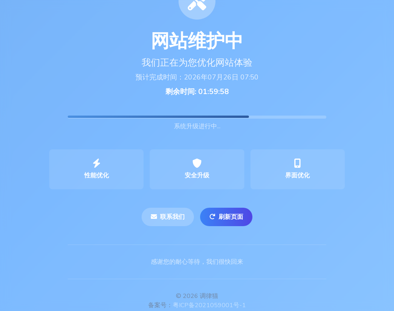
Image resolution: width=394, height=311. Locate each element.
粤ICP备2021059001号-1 (209, 305)
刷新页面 (226, 217)
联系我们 (168, 217)
